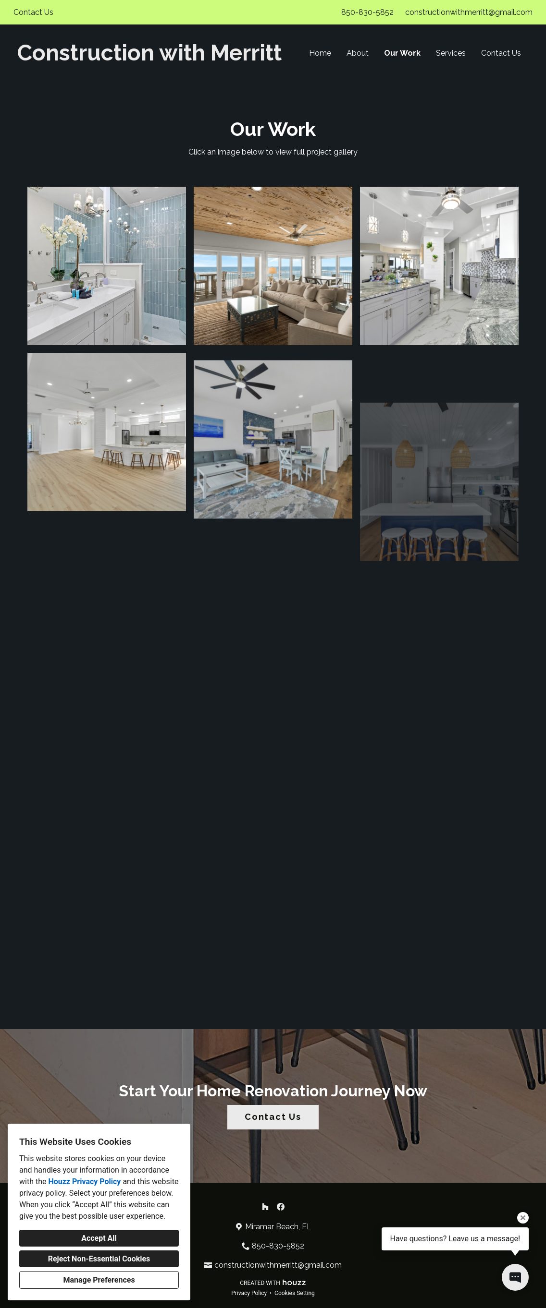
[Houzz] (265, 1206)
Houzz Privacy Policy (84, 1181)
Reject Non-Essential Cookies (99, 1258)
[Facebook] (280, 1206)
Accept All (99, 1238)
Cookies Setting (294, 1293)
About (358, 53)
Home (320, 53)
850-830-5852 (367, 12)
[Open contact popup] (515, 1277)
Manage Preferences (99, 1279)
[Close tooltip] (523, 1218)
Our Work (402, 53)
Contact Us (501, 53)
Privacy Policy (249, 1293)
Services (451, 53)
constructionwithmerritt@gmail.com (469, 12)
